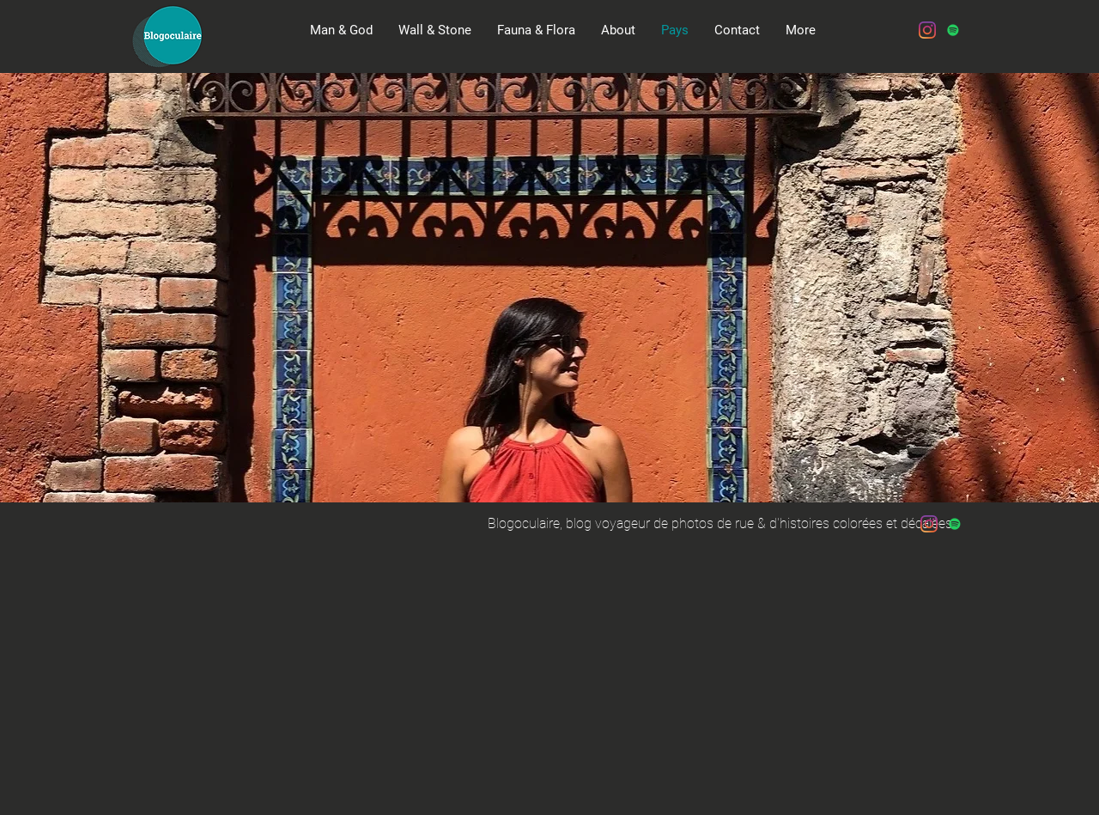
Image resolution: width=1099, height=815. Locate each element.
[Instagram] (927, 30)
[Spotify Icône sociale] (953, 30)
